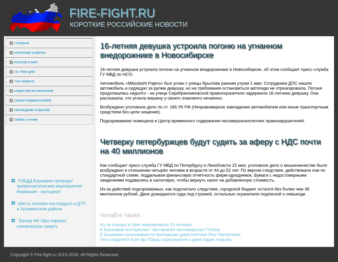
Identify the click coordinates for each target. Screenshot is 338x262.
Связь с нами (26, 119)
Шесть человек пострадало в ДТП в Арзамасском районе (51, 206)
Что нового (24, 81)
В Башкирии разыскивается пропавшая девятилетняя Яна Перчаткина (170, 234)
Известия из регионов (34, 91)
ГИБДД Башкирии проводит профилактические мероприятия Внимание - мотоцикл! (49, 186)
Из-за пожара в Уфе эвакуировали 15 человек (146, 224)
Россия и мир (26, 62)
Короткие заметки (30, 52)
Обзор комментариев (33, 100)
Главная (22, 43)
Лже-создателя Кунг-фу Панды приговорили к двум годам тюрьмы (165, 239)
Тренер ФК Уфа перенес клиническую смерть (42, 223)
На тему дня (25, 71)
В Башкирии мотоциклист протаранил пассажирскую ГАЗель (160, 229)
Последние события (32, 110)
